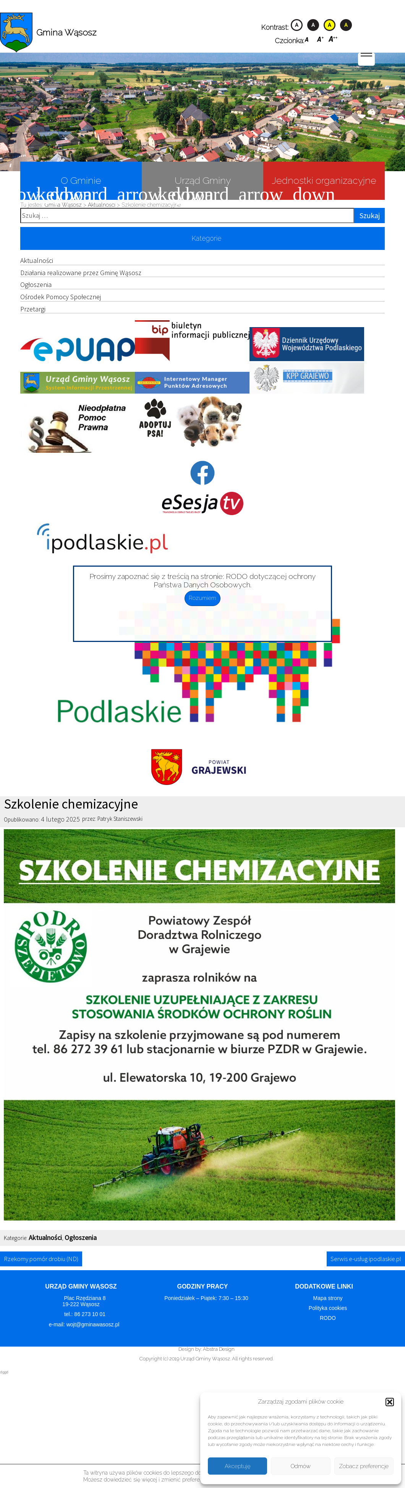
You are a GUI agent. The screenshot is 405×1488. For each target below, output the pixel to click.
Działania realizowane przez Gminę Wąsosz (80, 272)
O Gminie (60, 187)
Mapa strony (327, 1298)
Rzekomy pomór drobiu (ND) (41, 1259)
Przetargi (32, 309)
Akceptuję (238, 1466)
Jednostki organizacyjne (319, 187)
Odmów (301, 1466)
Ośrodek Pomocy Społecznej (60, 296)
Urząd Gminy (186, 187)
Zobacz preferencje (364, 1466)
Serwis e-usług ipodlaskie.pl (365, 1259)
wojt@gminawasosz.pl (93, 1324)
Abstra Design (219, 1349)
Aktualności (36, 260)
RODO (328, 1318)
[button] (390, 1402)
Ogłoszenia (36, 284)
